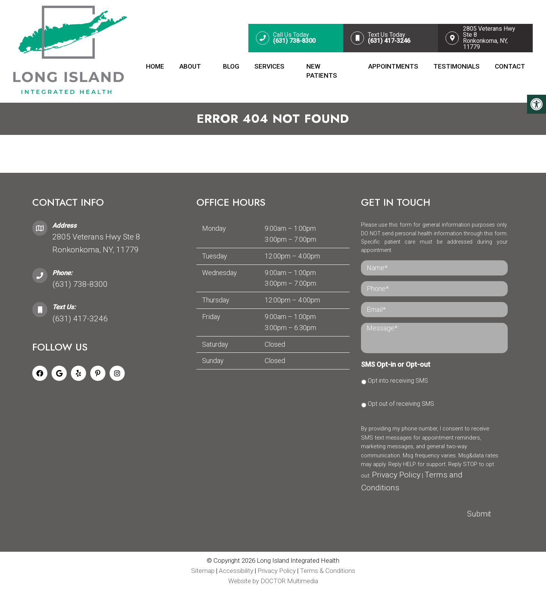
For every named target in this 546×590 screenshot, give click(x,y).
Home (155, 66)
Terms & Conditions (327, 570)
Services (269, 66)
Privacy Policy (396, 474)
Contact (510, 66)
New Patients (321, 71)
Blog (231, 66)
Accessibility (236, 570)
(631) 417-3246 (80, 318)
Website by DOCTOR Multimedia (273, 581)
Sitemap (203, 570)
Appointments (393, 66)
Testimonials (456, 66)
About (190, 66)
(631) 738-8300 (80, 284)
